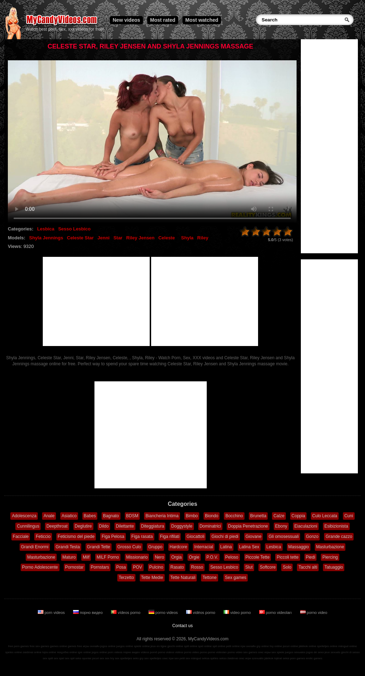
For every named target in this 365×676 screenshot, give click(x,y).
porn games (297, 658)
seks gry (138, 658)
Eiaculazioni (305, 526)
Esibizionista (336, 526)
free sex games (39, 646)
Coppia (298, 515)
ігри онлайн (248, 646)
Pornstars (100, 567)
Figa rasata (142, 536)
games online (58, 646)
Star (117, 237)
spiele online (142, 646)
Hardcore (178, 546)
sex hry (109, 658)
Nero (159, 557)
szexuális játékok (262, 658)
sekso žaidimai (228, 658)
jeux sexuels (332, 652)
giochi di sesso (350, 652)
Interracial (203, 546)
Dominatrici (210, 526)
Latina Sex (249, 546)
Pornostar (74, 567)
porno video (314, 612)
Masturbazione (330, 546)
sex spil (69, 658)
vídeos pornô (149, 652)
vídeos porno (126, 612)
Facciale (21, 536)
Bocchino (234, 515)
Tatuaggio (333, 567)
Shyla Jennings (46, 237)
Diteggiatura (152, 526)
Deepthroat (56, 526)
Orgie (194, 557)
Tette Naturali (183, 577)
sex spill (48, 658)
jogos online (107, 646)
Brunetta (258, 515)
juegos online (124, 646)
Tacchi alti (307, 567)
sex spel (59, 658)
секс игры (264, 652)
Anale (49, 515)
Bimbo (192, 515)
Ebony (281, 526)
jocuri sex (98, 658)
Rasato (177, 567)
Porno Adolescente (40, 567)
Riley (202, 237)
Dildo (104, 526)
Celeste (166, 237)
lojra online (49, 652)
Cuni (348, 515)
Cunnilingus (28, 526)
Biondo (211, 515)
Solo (287, 567)
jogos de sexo (315, 652)
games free (75, 646)
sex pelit (179, 658)
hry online (275, 646)
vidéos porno (201, 612)
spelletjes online (327, 646)
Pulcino (156, 567)
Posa (121, 567)
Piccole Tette (258, 557)
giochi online (175, 646)
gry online (263, 646)
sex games (250, 652)
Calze (278, 515)
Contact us (182, 625)
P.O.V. (212, 557)
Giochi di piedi (224, 536)
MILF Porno (108, 557)
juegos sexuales (295, 652)
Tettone (209, 577)
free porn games (18, 646)
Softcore (268, 567)
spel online (205, 646)
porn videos (52, 612)
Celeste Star (80, 237)
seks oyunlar (83, 658)
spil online (218, 646)
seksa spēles (210, 658)
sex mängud (193, 658)
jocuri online (290, 646)
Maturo (69, 557)
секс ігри (168, 658)
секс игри (245, 658)
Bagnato (111, 515)
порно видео (88, 612)
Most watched (202, 20)
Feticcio (43, 536)
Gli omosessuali (283, 536)
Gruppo (155, 546)
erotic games (314, 658)
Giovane (254, 536)
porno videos (164, 612)
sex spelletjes (123, 658)
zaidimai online (32, 652)
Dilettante (125, 526)
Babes (90, 515)
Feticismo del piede (76, 536)
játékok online (307, 646)
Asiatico (69, 515)
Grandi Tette (98, 546)
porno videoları (276, 612)
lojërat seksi (281, 658)
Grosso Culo (129, 546)
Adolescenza (24, 515)
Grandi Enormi (34, 546)
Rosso (197, 567)
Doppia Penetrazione (248, 526)
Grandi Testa (68, 546)
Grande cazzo (338, 536)
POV (137, 567)
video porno (237, 612)
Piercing (330, 557)
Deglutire (83, 526)
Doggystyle (181, 526)
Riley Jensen (140, 237)
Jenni (104, 237)
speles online (13, 652)
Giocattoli (195, 536)
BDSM (132, 515)
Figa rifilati (170, 536)
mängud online (347, 646)
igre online (84, 652)
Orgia (176, 557)
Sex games (235, 577)
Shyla (187, 237)
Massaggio (298, 546)
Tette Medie (152, 577)
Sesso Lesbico (74, 229)
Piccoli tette (287, 557)
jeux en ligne (158, 646)
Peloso (231, 557)
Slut (249, 567)
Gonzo (312, 536)
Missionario (137, 557)
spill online (190, 646)
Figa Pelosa (113, 536)
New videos (126, 20)
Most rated (162, 20)
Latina (226, 546)
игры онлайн (91, 646)
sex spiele (278, 652)
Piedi (310, 557)
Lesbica (45, 229)
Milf (86, 557)
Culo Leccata (324, 515)
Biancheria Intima (162, 515)
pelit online (233, 646)
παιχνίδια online (67, 652)
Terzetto (126, 577)
